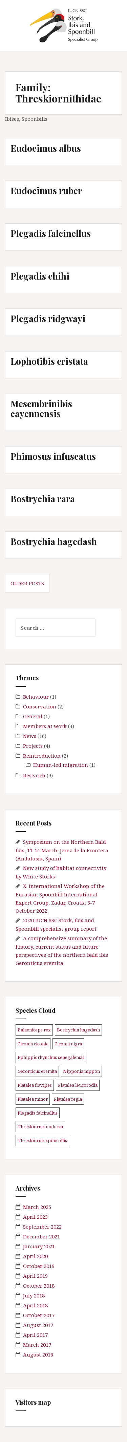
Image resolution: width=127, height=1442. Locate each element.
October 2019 (39, 1266)
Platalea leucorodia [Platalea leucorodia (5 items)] (78, 1085)
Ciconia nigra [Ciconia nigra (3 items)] (68, 1044)
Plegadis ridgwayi (47, 318)
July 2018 (34, 1295)
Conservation (39, 706)
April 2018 (35, 1305)
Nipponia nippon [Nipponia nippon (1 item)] (81, 1071)
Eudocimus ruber (46, 190)
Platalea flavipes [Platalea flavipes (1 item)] (35, 1085)
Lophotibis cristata (49, 361)
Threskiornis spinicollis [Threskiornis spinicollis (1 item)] (42, 1140)
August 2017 (38, 1325)
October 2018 (39, 1285)
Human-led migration (60, 764)
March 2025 (37, 1206)
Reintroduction (42, 755)
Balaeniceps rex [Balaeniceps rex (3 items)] (34, 1030)
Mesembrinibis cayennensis (41, 408)
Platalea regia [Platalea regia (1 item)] (68, 1099)
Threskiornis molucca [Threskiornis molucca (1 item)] (40, 1126)
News (29, 736)
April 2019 (35, 1275)
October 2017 (39, 1315)
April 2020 (35, 1256)
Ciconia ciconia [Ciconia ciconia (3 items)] (33, 1044)
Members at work (45, 726)
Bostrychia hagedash (53, 541)
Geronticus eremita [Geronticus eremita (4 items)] (37, 1071)
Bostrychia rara (42, 499)
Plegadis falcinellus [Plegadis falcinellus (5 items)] (38, 1113)
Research (34, 775)
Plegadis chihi (39, 276)
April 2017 (35, 1334)
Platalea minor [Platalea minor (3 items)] (33, 1099)
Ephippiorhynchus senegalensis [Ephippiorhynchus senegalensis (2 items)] (51, 1057)
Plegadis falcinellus (50, 233)
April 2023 (35, 1216)
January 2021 (39, 1246)
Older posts (27, 583)
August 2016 (38, 1354)
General (32, 716)
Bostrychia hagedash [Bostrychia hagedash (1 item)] (78, 1030)
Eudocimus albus (45, 148)
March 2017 (37, 1344)
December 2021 (41, 1236)
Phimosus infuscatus (53, 456)
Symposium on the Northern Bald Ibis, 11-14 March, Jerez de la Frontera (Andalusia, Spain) (62, 850)
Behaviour (36, 696)
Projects (33, 745)
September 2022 (42, 1226)
